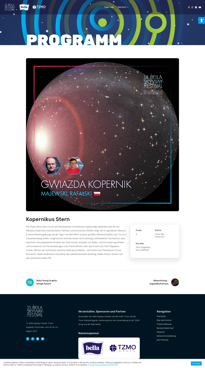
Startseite (161, 316)
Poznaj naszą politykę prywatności (103, 364)
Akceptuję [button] (196, 363)
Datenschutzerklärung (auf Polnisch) (166, 338)
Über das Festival (164, 320)
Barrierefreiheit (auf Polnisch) (165, 330)
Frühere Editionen (164, 324)
